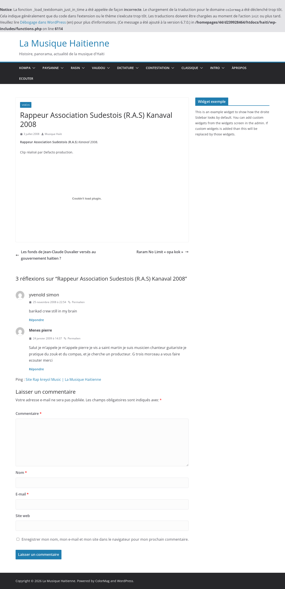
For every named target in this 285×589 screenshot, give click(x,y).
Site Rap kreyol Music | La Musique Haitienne (63, 379)
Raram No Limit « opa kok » (162, 251)
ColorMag (102, 581)
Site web (23, 515)
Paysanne (51, 68)
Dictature (125, 68)
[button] (33, 68)
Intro (215, 68)
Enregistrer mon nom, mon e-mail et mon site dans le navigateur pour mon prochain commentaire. (105, 539)
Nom (21, 472)
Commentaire (29, 413)
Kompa (25, 68)
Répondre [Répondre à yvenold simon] (36, 320)
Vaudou (98, 68)
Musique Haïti (53, 134)
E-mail (22, 494)
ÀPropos (239, 68)
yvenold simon (44, 295)
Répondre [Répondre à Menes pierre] (36, 369)
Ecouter (26, 78)
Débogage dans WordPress (43, 22)
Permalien (76, 302)
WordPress (125, 581)
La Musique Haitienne (64, 43)
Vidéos (26, 104)
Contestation (157, 68)
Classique (189, 68)
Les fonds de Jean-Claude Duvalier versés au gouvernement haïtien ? (56, 255)
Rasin (75, 68)
